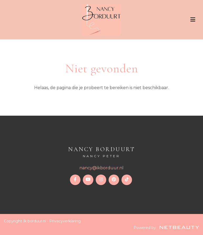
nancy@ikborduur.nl (101, 167)
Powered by (166, 227)
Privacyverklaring (65, 221)
